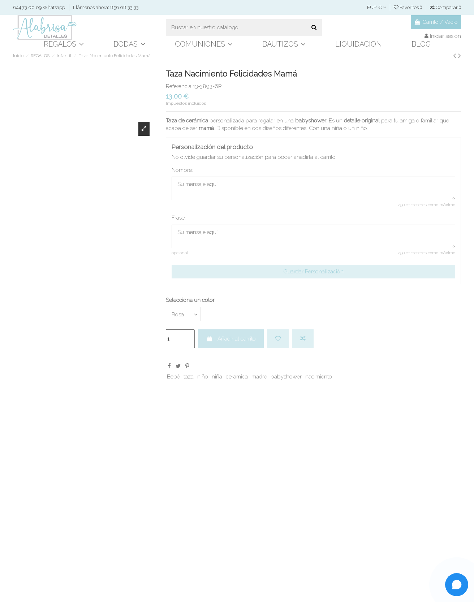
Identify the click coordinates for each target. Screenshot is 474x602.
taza (189, 376)
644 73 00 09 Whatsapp (39, 7)
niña (217, 376)
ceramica (237, 376)
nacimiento (318, 376)
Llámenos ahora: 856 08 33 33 (106, 7)
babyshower (286, 376)
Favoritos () (408, 7)
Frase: (179, 218)
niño (202, 376)
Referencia (178, 86)
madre (259, 376)
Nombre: (182, 170)
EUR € (376, 7)
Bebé (173, 376)
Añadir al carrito (231, 338)
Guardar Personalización (313, 271)
